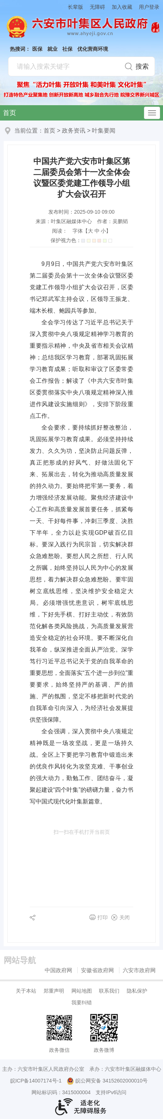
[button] (72, 7)
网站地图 (81, 991)
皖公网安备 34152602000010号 (107, 1081)
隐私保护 (137, 991)
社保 (67, 49)
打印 (102, 917)
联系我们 (109, 991)
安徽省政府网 (97, 970)
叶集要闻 (103, 130)
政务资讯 (73, 130)
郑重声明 (54, 991)
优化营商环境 (92, 49)
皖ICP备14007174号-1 (36, 1081)
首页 (9, 113)
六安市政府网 (139, 970)
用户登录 (149, 7)
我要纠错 (81, 1002)
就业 (52, 49)
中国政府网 (58, 970)
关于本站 (26, 991)
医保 (37, 49)
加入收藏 (122, 7)
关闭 (124, 917)
